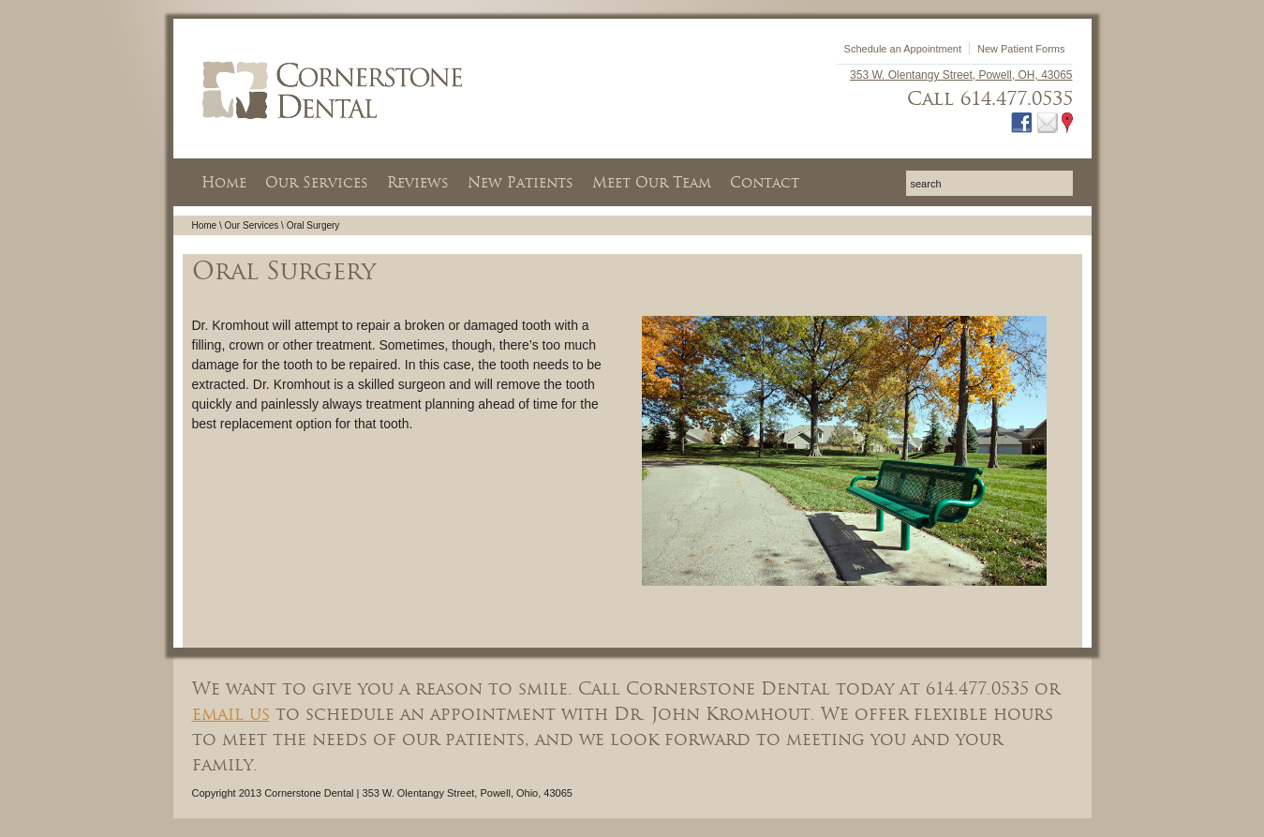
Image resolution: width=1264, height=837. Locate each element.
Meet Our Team (651, 182)
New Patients (520, 182)
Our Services (316, 182)
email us (231, 714)
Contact (764, 182)
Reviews (418, 182)
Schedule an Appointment (902, 48)
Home (223, 182)
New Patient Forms (1021, 48)
